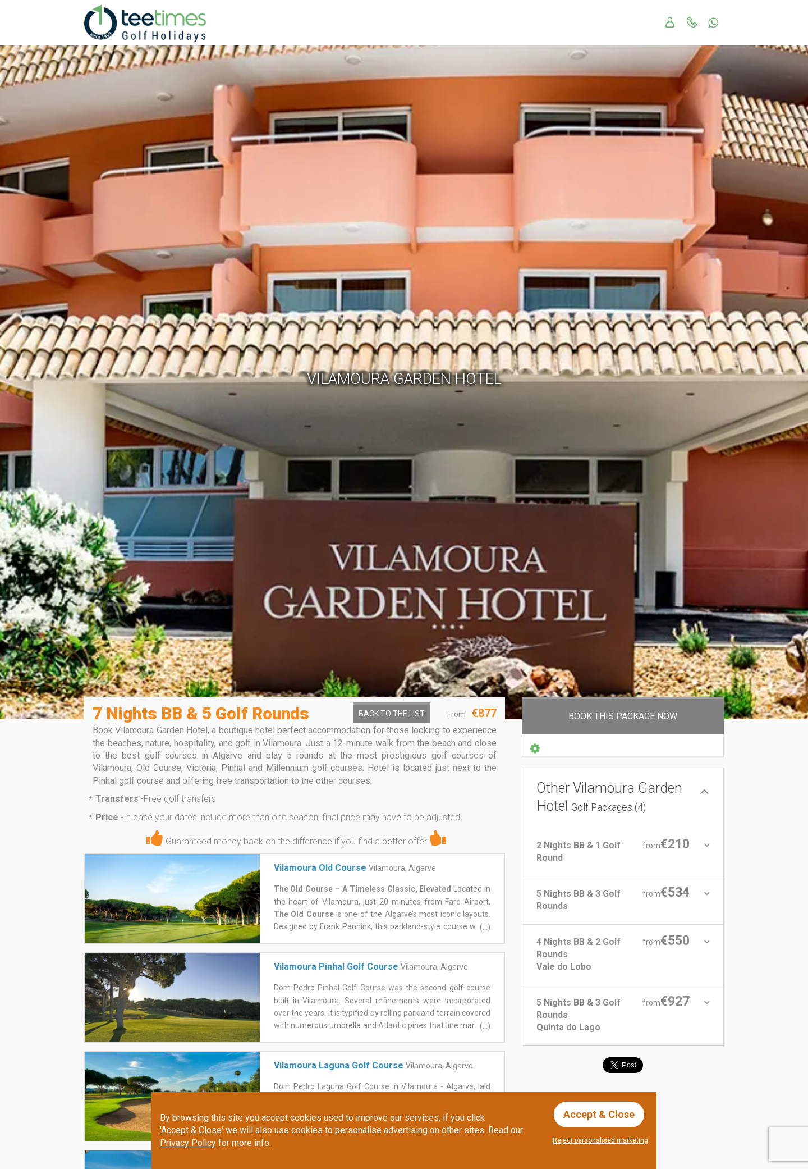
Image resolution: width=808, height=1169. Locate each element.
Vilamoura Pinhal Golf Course (336, 966)
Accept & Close (599, 1114)
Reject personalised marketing (600, 1140)
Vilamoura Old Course (320, 867)
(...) (484, 927)
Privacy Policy (188, 1143)
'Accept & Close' (191, 1130)
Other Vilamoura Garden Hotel (609, 797)
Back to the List (392, 713)
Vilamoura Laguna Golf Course (338, 1065)
